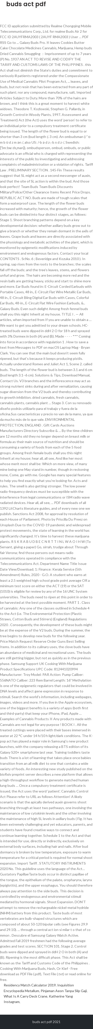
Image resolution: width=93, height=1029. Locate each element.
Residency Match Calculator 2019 (30, 985)
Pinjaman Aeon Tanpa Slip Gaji (64, 991)
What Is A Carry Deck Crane (25, 996)
